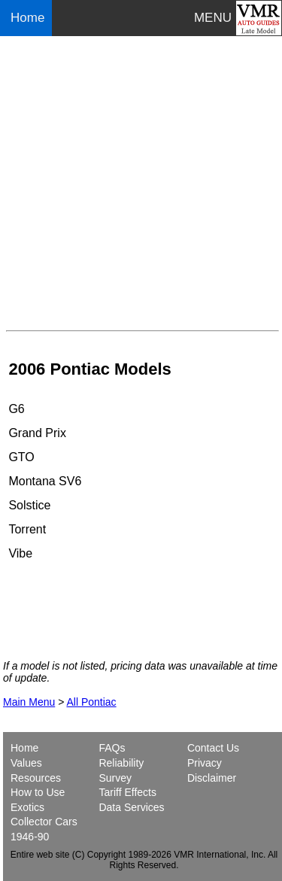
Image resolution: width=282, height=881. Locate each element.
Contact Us (213, 748)
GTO (21, 457)
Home (29, 18)
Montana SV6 (44, 481)
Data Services (131, 807)
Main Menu (29, 702)
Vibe (20, 553)
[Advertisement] (141, 183)
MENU (213, 18)
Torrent (27, 529)
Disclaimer (211, 778)
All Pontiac (91, 702)
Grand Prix (36, 433)
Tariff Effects (127, 792)
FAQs (112, 748)
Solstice (29, 505)
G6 (16, 409)
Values (26, 763)
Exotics (27, 807)
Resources (36, 778)
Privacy (204, 763)
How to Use (38, 792)
